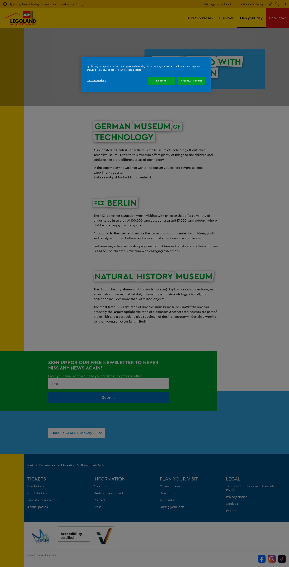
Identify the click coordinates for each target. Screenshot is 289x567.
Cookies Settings (96, 80)
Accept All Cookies (191, 80)
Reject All (161, 80)
